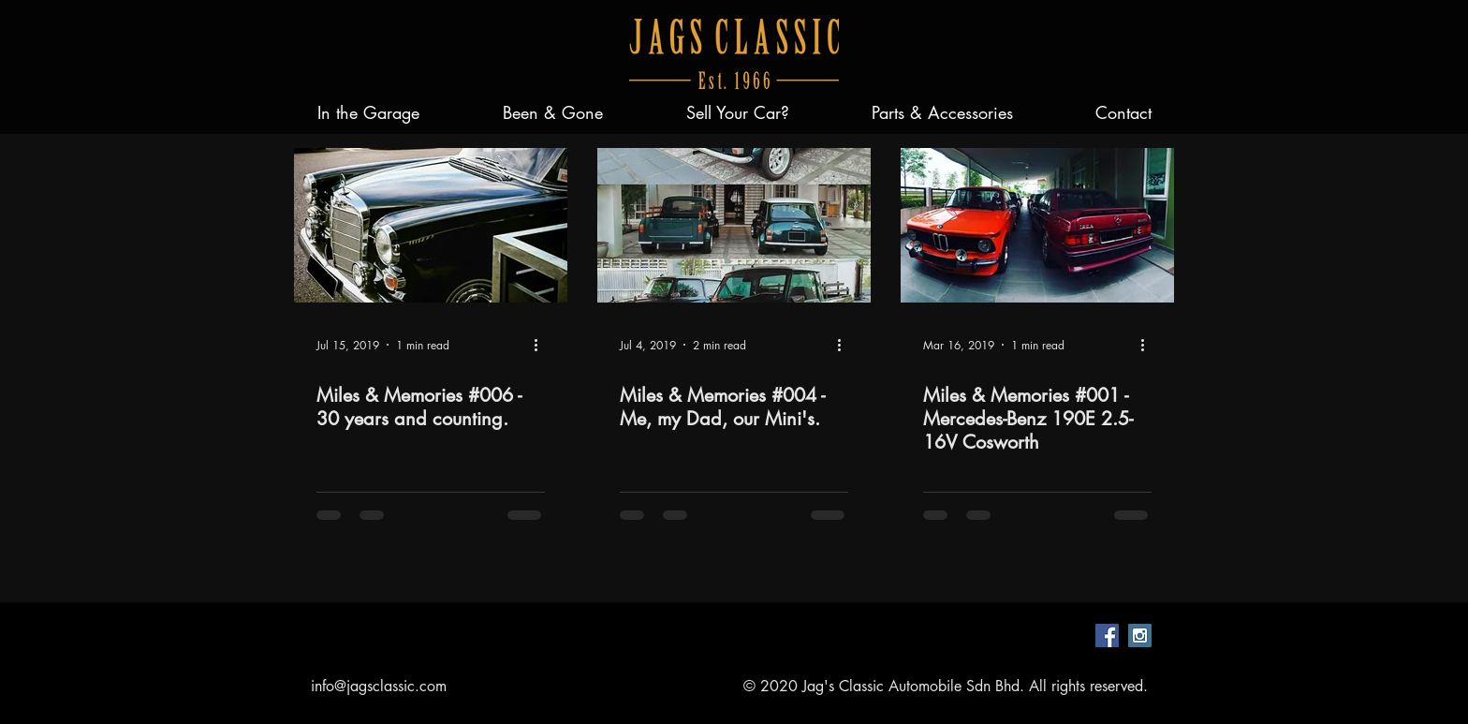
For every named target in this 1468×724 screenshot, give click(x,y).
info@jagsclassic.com (379, 686)
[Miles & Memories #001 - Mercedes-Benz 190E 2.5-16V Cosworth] (1037, 225)
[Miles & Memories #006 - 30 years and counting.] (430, 225)
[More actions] (542, 344)
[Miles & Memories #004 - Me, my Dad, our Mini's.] (734, 225)
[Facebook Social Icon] (1107, 635)
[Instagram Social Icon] (1140, 635)
